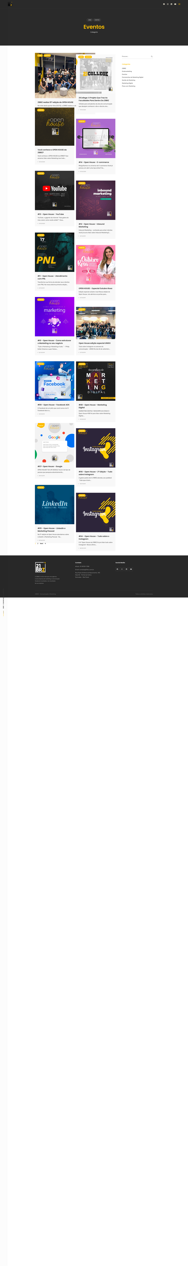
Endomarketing (127, 71)
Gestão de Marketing (128, 80)
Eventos (97, 20)
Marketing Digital (127, 83)
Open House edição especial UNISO (55, 711)
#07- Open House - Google (50, 917)
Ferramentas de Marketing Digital (132, 77)
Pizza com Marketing (128, 86)
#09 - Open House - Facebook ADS (53, 780)
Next (42, 1174)
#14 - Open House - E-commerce (54, 294)
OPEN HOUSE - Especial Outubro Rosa (55, 575)
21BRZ (89, 20)
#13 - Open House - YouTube (51, 365)
